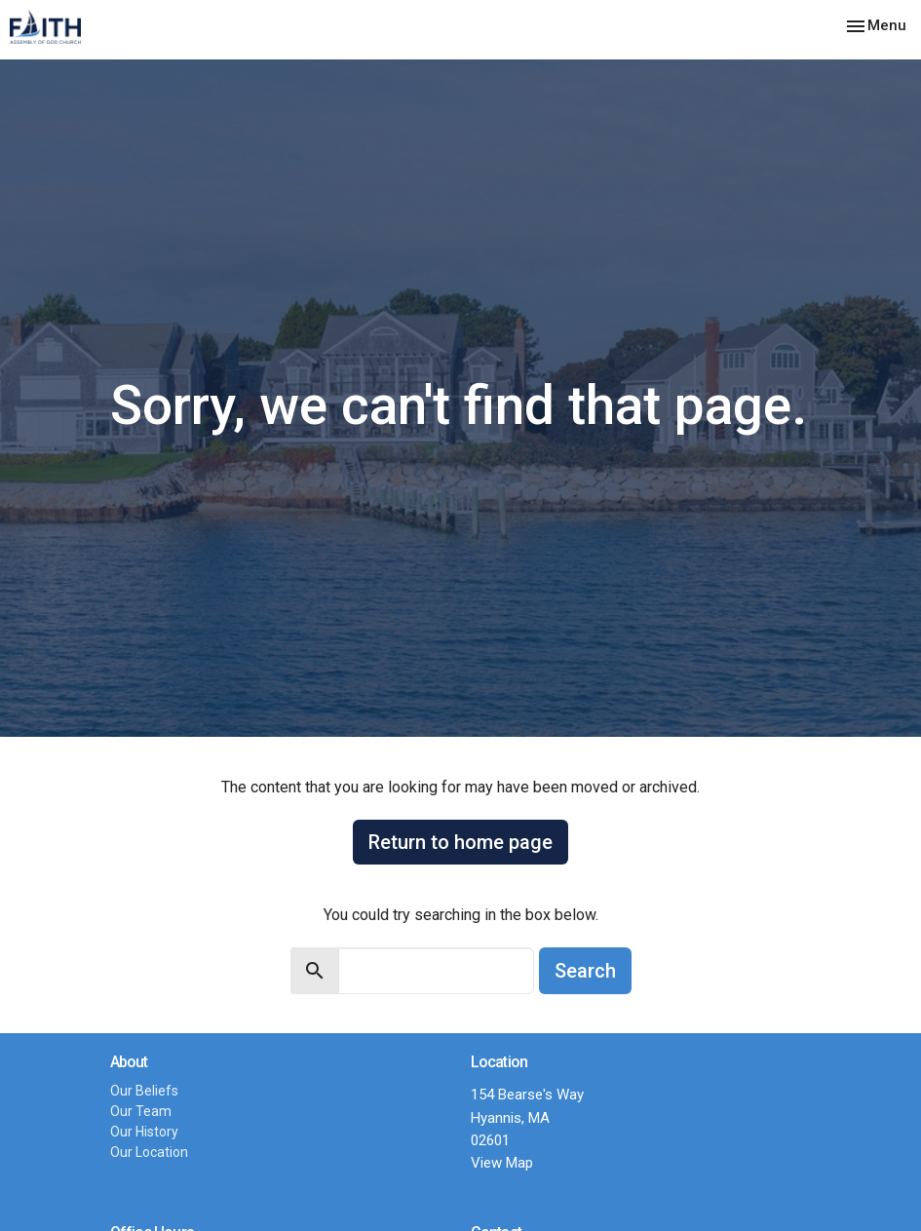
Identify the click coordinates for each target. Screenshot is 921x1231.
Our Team (141, 1111)
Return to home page (460, 842)
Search (585, 970)
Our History (144, 1131)
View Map (502, 1163)
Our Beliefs (144, 1090)
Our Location (149, 1152)
